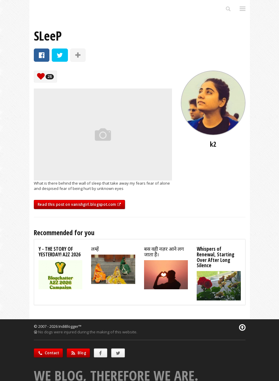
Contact (48, 352)
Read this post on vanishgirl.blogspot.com (79, 204)
